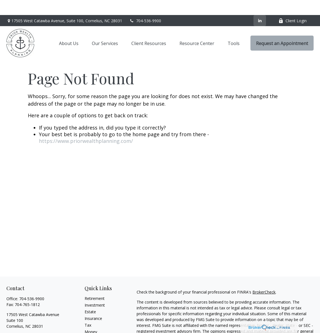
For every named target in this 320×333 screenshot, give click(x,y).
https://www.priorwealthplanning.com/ (86, 126)
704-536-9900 (145, 5)
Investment (95, 290)
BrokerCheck (263, 277)
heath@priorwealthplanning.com (35, 321)
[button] (68, 28)
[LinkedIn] (259, 5)
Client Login (293, 5)
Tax (88, 310)
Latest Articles (97, 330)
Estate (90, 296)
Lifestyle (92, 323)
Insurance (93, 303)
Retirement (95, 283)
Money (91, 316)
